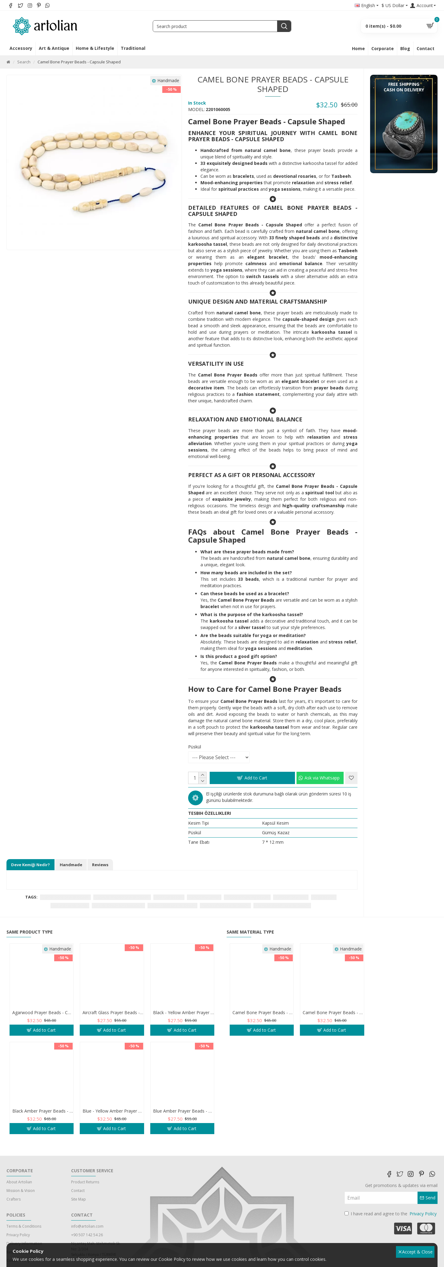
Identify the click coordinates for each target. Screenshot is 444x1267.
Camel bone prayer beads (65, 897)
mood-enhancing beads (247, 897)
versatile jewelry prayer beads (282, 905)
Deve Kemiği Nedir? (30, 864)
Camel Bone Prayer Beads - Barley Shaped (262, 1012)
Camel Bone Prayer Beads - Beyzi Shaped (333, 1012)
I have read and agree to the (391, 1213)
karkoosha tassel (204, 897)
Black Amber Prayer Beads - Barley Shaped (42, 1111)
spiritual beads (169, 897)
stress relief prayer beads (172, 905)
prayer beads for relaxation (118, 905)
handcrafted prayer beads (225, 905)
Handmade (71, 864)
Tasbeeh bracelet (291, 897)
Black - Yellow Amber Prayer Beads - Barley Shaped (183, 1012)
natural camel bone (70, 905)
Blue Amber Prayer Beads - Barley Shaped (183, 1111)
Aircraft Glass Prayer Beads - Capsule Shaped (113, 1012)
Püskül (194, 747)
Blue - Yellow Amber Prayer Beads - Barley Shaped (113, 1111)
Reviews (100, 864)
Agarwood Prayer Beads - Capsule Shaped (42, 1012)
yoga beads (323, 897)
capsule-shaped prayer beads (122, 897)
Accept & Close (415, 1252)
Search (23, 62)
